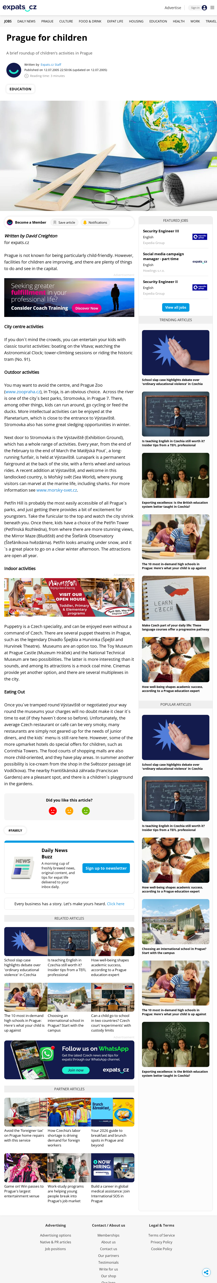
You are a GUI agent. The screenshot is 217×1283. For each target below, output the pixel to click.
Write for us (108, 1269)
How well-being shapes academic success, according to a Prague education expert (110, 967)
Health (179, 21)
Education (158, 21)
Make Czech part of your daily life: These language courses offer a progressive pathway (175, 627)
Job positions (55, 1249)
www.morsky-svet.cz (56, 490)
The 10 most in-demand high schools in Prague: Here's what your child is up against (24, 1023)
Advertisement (124, 275)
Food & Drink (90, 21)
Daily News (26, 21)
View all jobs (175, 307)
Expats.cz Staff (51, 65)
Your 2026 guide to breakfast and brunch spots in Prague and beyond (108, 1138)
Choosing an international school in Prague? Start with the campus (66, 1023)
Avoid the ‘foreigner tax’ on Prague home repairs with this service (24, 1135)
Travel (211, 21)
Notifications (95, 222)
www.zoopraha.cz (23, 392)
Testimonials (108, 1262)
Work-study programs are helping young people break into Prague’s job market (66, 1193)
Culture (66, 21)
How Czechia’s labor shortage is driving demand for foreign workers (64, 1138)
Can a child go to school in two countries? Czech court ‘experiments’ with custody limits (111, 1023)
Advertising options (55, 1235)
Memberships (108, 1235)
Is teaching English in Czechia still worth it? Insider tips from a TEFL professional (67, 967)
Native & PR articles (55, 1242)
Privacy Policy (161, 1242)
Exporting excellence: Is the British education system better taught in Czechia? (175, 505)
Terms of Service (161, 1235)
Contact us (108, 1249)
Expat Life (115, 21)
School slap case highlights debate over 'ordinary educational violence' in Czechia (22, 967)
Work (195, 21)
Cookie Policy (161, 1249)
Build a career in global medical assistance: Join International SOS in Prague (110, 1193)
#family (15, 830)
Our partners (108, 1255)
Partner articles (69, 1089)
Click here (115, 903)
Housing (136, 21)
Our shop (108, 1276)
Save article (64, 222)
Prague (47, 21)
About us (108, 1242)
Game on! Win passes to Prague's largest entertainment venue (24, 1191)
